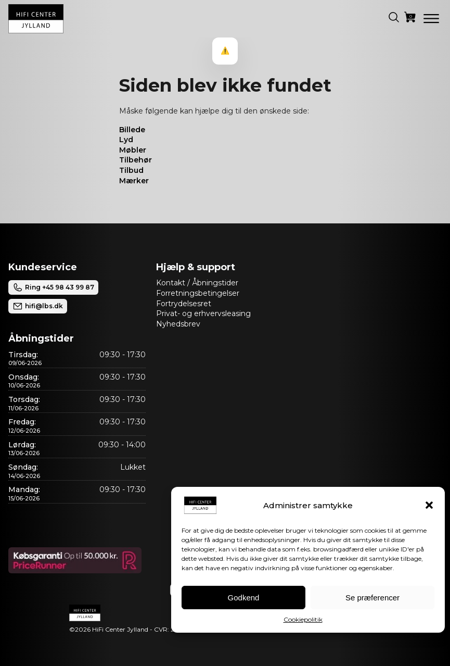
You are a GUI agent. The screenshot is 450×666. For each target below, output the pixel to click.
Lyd (126, 139)
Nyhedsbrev (178, 324)
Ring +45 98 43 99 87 (53, 287)
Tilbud (131, 170)
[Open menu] (431, 18)
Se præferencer (372, 597)
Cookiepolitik (303, 619)
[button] (429, 505)
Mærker (134, 180)
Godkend (244, 597)
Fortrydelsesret (183, 303)
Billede (132, 129)
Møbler (132, 150)
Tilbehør (135, 160)
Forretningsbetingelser (197, 293)
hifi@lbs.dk (37, 306)
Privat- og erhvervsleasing (203, 313)
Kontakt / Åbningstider (197, 282)
